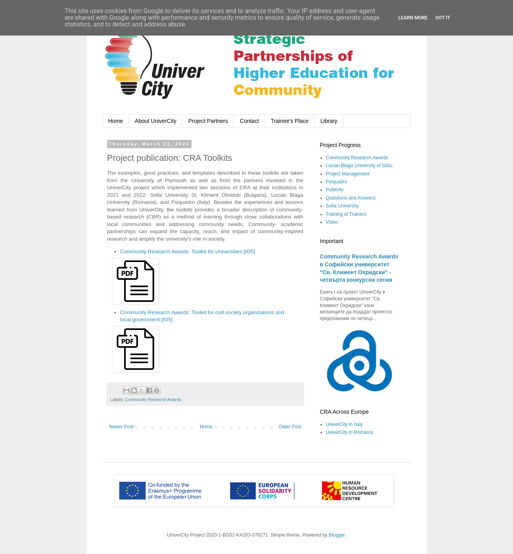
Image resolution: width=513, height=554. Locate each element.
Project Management (348, 174)
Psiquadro (336, 182)
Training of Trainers (346, 214)
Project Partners (208, 121)
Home (115, 121)
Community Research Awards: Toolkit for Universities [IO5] (187, 251)
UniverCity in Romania (349, 432)
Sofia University (342, 206)
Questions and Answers (351, 198)
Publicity (335, 189)
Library (328, 121)
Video (332, 222)
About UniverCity (155, 121)
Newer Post (121, 427)
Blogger (337, 535)
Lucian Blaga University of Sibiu (359, 165)
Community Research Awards (153, 399)
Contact (249, 121)
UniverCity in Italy (344, 424)
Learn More (413, 18)
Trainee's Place (290, 121)
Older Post (290, 427)
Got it (442, 18)
